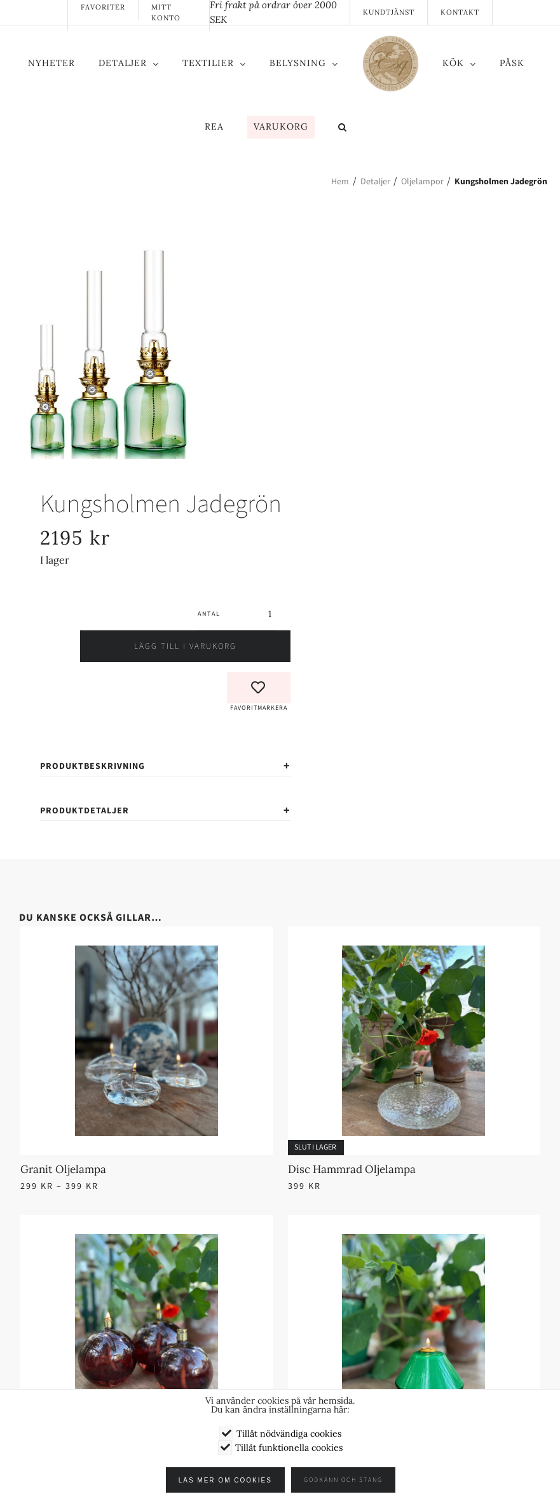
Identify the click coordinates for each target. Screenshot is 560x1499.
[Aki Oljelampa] (414, 1241)
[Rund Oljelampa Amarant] (146, 1241)
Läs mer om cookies (228, 1480)
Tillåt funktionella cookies (289, 1447)
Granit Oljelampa (63, 1169)
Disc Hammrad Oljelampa (352, 1169)
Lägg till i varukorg (165, 646)
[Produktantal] (249, 614)
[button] (342, 128)
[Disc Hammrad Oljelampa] (414, 953)
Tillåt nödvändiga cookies (288, 1433)
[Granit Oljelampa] (146, 953)
